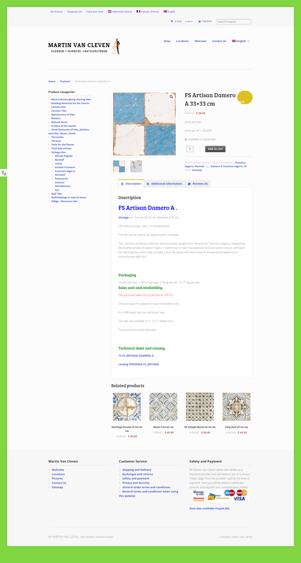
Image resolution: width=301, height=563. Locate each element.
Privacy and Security (136, 483)
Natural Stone (59, 122)
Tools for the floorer (62, 144)
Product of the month (63, 126)
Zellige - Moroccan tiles (64, 201)
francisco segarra (233, 166)
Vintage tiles (58, 152)
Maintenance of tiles (63, 114)
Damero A (216, 166)
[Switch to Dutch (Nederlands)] (120, 12)
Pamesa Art (61, 178)
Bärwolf (59, 159)
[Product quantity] (190, 149)
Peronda (199, 166)
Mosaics (55, 118)
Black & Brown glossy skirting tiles (70, 99)
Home (51, 81)
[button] (171, 96)
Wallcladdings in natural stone (68, 197)
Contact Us (219, 41)
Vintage (123, 217)
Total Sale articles (61, 148)
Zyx (57, 190)
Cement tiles (58, 107)
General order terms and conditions (146, 487)
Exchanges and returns (137, 474)
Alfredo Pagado (64, 156)
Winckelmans (62, 186)
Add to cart (215, 149)
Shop (167, 41)
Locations (182, 41)
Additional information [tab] (166, 183)
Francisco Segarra (65, 171)
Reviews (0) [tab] (200, 183)
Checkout (207, 21)
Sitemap (57, 487)
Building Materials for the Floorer (70, 103)
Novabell (60, 174)
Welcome (200, 41)
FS (245, 166)
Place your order (95, 11)
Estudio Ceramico (65, 167)
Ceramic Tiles (58, 110)
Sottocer (60, 182)
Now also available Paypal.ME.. (210, 508)
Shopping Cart (74, 11)
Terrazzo (56, 141)
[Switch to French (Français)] (147, 12)
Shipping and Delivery (136, 470)
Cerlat (58, 163)
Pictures (57, 478)
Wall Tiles (56, 193)
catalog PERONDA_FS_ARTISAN (138, 364)
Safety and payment (135, 478)
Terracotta (57, 137)
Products (65, 81)
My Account (57, 11)
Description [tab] (133, 183)
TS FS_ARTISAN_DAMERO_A (136, 355)
